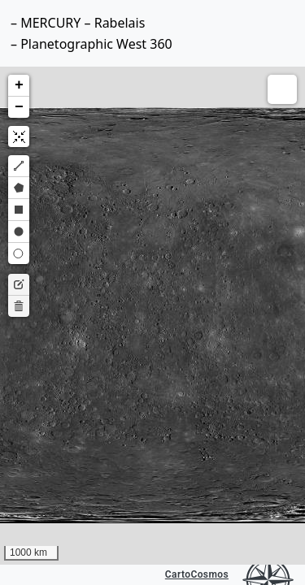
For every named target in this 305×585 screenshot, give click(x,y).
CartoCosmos (197, 574)
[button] (18, 86)
